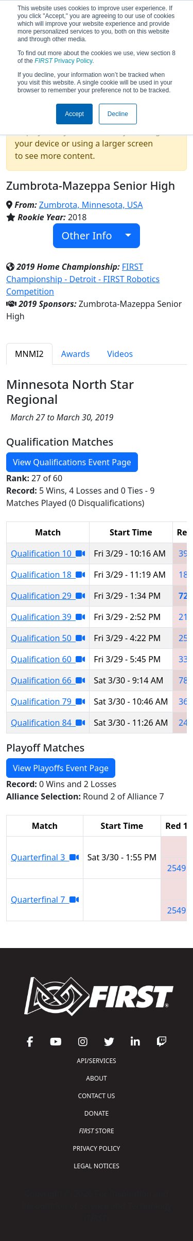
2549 (176, 868)
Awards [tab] (75, 354)
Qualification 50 (48, 638)
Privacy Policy (63, 60)
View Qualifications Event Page (72, 462)
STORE (96, 1130)
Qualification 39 (48, 617)
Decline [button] (118, 114)
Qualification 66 (48, 680)
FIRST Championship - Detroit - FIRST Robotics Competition (83, 279)
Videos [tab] (120, 354)
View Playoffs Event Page (61, 768)
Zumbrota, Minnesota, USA (91, 204)
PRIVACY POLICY (96, 1148)
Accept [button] (74, 114)
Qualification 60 (48, 659)
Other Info (92, 235)
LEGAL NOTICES (96, 1166)
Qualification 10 (48, 553)
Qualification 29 (48, 595)
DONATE (96, 1113)
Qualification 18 (48, 574)
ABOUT (96, 1078)
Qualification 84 (48, 722)
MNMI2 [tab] (29, 354)
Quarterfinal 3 (45, 857)
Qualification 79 (48, 701)
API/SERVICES (96, 1060)
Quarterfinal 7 (45, 899)
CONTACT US (96, 1095)
